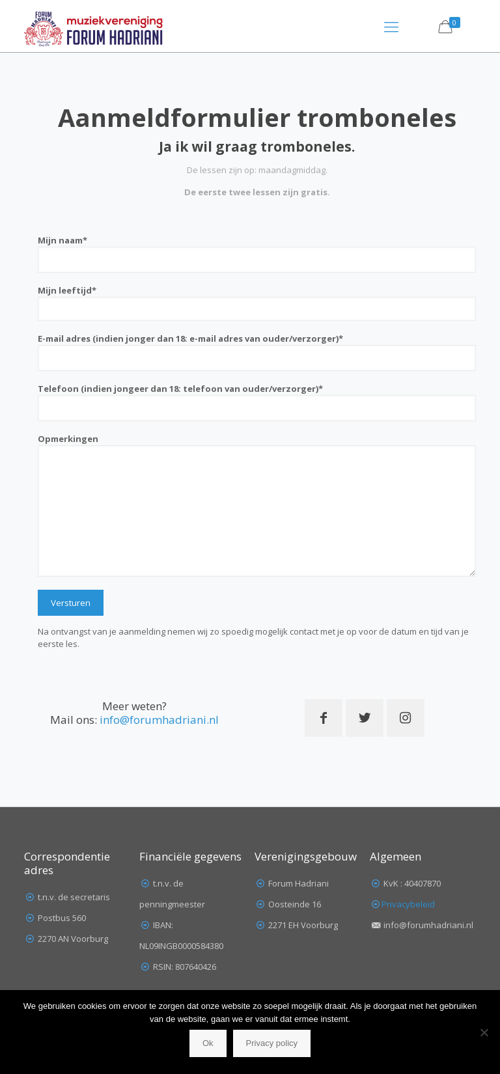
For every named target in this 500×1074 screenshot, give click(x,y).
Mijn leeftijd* (257, 302)
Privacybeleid (408, 904)
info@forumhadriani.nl (159, 719)
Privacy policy (272, 1043)
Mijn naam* (257, 253)
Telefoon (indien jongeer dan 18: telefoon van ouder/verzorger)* (257, 402)
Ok (208, 1043)
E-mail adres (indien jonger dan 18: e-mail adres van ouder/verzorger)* (257, 352)
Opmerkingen (257, 505)
